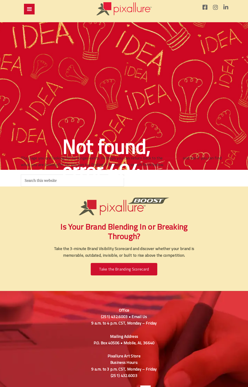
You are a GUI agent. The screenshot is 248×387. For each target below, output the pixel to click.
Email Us (139, 317)
